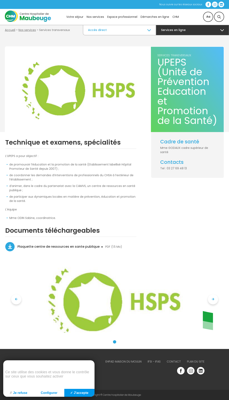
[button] (115, 342)
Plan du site (195, 361)
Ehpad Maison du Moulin (123, 361)
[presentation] (16, 299)
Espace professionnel (122, 17)
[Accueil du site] (28, 21)
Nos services (95, 17)
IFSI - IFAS (154, 361)
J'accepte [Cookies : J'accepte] (79, 393)
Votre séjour (74, 17)
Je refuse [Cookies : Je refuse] (18, 393)
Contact (174, 361)
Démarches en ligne (155, 17)
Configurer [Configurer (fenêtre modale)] (49, 393)
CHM (175, 17)
